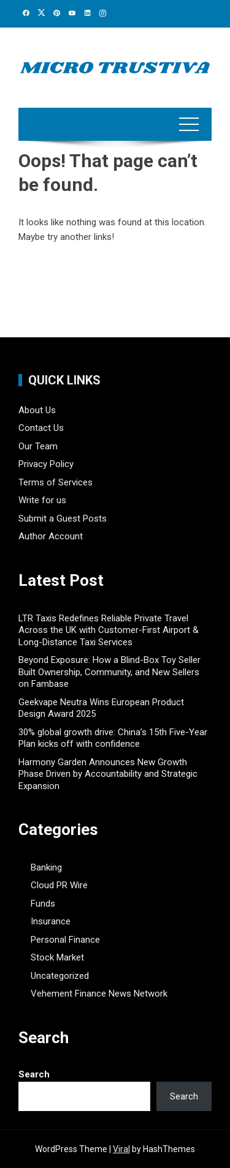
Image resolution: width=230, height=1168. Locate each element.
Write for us (42, 500)
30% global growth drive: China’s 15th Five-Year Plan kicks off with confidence (112, 738)
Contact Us (41, 427)
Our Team (38, 446)
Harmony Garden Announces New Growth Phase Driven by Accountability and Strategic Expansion (107, 774)
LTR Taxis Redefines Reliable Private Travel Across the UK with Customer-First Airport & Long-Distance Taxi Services (108, 630)
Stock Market (57, 957)
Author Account (50, 536)
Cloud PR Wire (59, 885)
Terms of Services (55, 482)
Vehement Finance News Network (99, 993)
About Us (37, 410)
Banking (46, 867)
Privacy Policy (46, 464)
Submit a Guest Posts (62, 518)
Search (34, 1074)
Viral (121, 1149)
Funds (43, 903)
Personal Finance (65, 939)
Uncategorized (60, 975)
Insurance (51, 921)
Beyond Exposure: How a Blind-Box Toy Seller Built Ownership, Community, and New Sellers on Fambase (109, 671)
